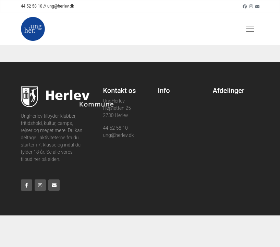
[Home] (33, 29)
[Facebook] (245, 6)
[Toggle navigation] (250, 28)
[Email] (257, 6)
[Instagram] (251, 6)
